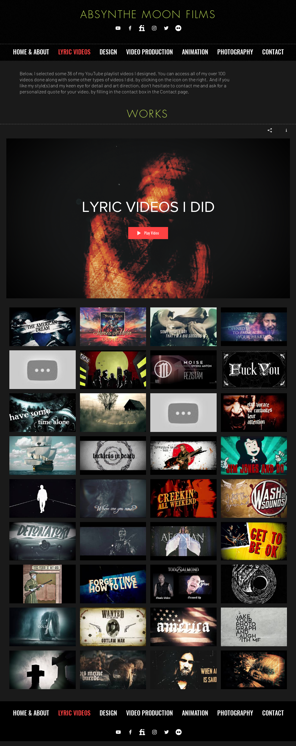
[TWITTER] (166, 28)
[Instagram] (154, 28)
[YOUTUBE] (118, 28)
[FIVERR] (142, 28)
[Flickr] (178, 28)
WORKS (148, 114)
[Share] (270, 130)
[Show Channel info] (284, 130)
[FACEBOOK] (130, 28)
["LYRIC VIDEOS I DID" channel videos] (148, 500)
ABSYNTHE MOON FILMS (148, 14)
